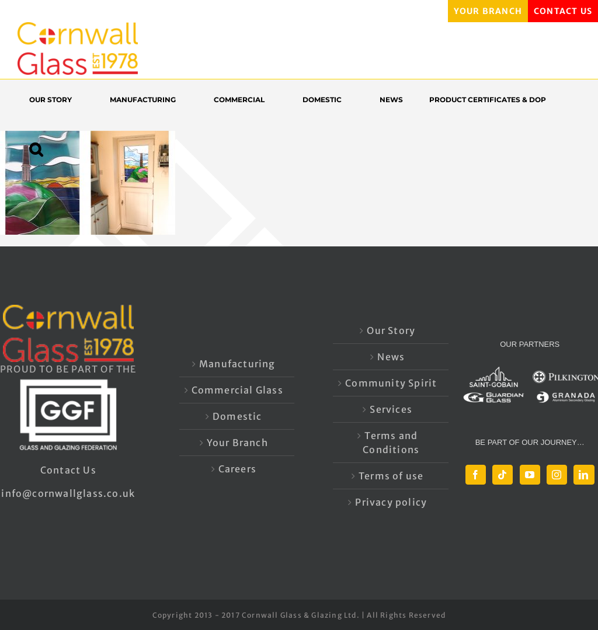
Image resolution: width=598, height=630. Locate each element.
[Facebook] (475, 475)
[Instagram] (557, 475)
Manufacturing (237, 364)
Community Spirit (391, 383)
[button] (41, 149)
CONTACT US (563, 11)
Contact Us (68, 470)
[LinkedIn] (583, 475)
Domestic (237, 416)
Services (391, 409)
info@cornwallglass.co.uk (68, 493)
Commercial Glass (237, 390)
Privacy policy (391, 502)
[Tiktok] (502, 475)
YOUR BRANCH (488, 11)
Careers (237, 469)
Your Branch (237, 442)
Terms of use (391, 476)
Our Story (391, 330)
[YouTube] (530, 475)
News (391, 357)
